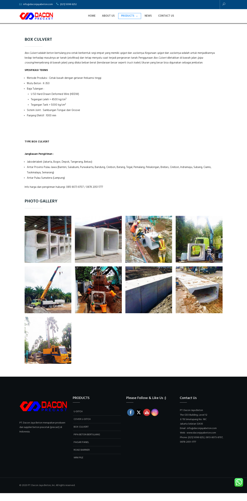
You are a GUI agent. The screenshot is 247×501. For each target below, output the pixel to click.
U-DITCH (78, 420)
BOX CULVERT (81, 435)
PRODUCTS (127, 16)
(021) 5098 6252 (68, 4)
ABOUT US (108, 16)
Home (92, 16)
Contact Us (166, 16)
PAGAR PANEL (81, 450)
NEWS (148, 16)
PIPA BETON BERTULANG (87, 443)
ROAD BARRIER (82, 458)
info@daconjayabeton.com (38, 4)
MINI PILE (78, 466)
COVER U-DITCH (82, 427)
